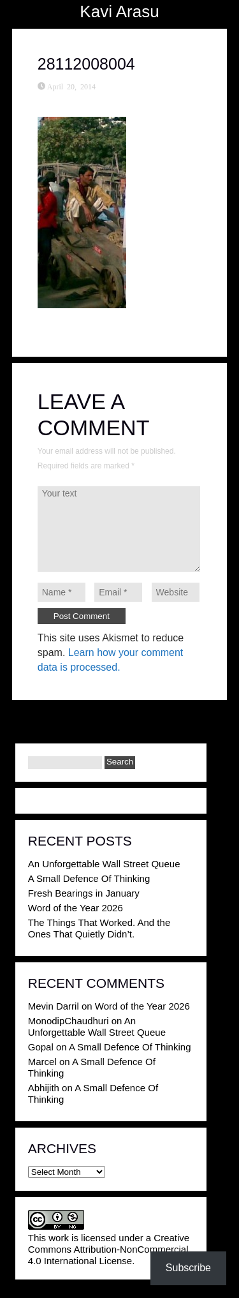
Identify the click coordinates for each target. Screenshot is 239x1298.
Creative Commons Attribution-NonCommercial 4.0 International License (108, 1249)
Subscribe (188, 1267)
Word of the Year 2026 (75, 907)
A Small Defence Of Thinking (89, 878)
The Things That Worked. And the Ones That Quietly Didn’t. (99, 928)
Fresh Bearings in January (84, 893)
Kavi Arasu (119, 11)
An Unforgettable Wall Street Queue (104, 863)
